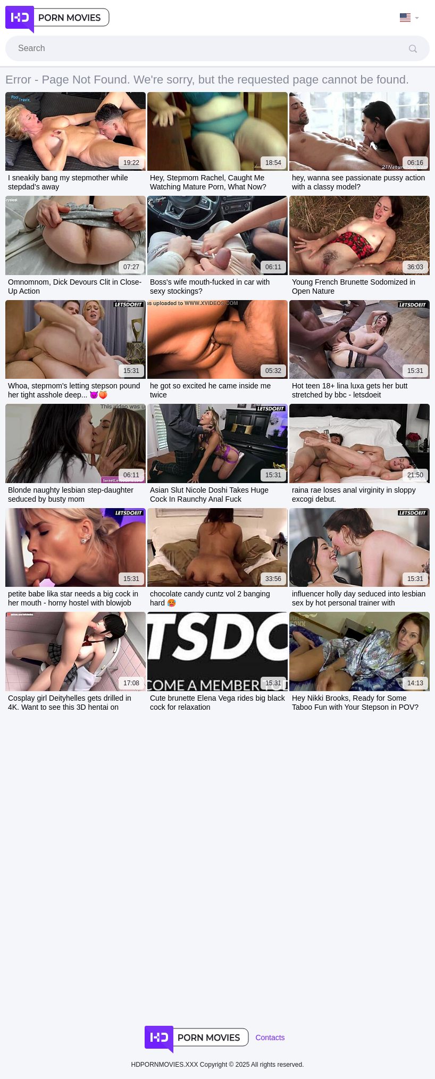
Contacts (270, 1037)
